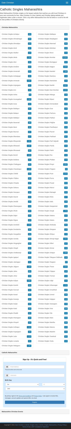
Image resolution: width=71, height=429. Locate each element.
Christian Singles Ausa (16, 104)
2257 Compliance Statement (40, 427)
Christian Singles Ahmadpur (16, 43)
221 (30, 132)
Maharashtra (39, 17)
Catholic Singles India (31, 425)
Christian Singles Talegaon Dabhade (53, 257)
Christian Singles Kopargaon (16, 332)
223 (30, 322)
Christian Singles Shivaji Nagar (53, 239)
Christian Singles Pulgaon (53, 169)
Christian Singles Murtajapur (53, 62)
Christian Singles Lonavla (16, 341)
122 (30, 290)
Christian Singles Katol (16, 308)
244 (66, 127)
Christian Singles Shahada (53, 225)
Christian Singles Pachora (53, 113)
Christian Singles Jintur (16, 276)
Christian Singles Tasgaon (53, 262)
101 (66, 178)
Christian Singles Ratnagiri (53, 192)
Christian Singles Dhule (16, 211)
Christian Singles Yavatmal (53, 336)
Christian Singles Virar (53, 308)
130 (66, 113)
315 (30, 243)
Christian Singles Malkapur (53, 34)
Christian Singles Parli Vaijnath (53, 141)
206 (66, 206)
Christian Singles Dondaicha (16, 229)
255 (66, 43)
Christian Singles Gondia (16, 239)
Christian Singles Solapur (53, 253)
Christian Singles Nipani (53, 99)
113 (66, 276)
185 (66, 294)
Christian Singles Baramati (16, 122)
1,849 (29, 155)
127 (66, 243)
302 (66, 220)
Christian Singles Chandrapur (16, 169)
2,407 (29, 146)
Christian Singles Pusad (53, 183)
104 (30, 192)
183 (66, 99)
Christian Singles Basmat (16, 132)
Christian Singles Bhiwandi (16, 146)
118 (30, 53)
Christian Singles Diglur (16, 215)
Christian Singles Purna (53, 178)
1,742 (65, 285)
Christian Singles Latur (16, 336)
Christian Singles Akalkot (16, 53)
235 (66, 122)
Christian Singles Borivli (16, 155)
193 (30, 248)
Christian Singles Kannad (16, 290)
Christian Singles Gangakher (16, 234)
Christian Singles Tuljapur (53, 271)
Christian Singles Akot (16, 62)
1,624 (29, 327)
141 (66, 313)
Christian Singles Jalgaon (16, 267)
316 (30, 164)
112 (66, 155)
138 (30, 234)
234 (66, 104)
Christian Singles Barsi (16, 127)
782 (30, 253)
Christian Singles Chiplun (16, 178)
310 (30, 239)
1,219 (29, 336)
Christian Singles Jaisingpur (16, 262)
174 (66, 234)
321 (30, 108)
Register (34, 402)
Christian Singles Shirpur (53, 234)
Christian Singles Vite (53, 313)
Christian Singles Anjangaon (16, 85)
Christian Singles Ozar (53, 108)
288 (66, 322)
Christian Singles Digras (16, 220)
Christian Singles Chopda (16, 183)
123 (30, 257)
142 (66, 318)
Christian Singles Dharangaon (16, 206)
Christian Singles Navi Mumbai (53, 90)
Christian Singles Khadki (16, 313)
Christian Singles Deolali (16, 201)
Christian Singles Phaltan (53, 160)
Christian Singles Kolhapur (16, 327)
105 (30, 104)
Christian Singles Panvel (53, 132)
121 (30, 262)
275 (66, 280)
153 (30, 173)
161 (66, 39)
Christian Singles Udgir (53, 281)
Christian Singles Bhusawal (16, 150)
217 (66, 197)
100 (30, 304)
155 (30, 178)
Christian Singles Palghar (53, 122)
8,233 (65, 173)
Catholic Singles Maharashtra (48, 425)
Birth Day (8, 380)
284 (30, 285)
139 (30, 276)
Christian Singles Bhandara (16, 136)
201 (30, 341)
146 (30, 90)
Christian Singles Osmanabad (53, 104)
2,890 (65, 253)
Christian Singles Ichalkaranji (16, 253)
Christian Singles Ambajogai (16, 76)
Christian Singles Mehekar (53, 48)
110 (66, 108)
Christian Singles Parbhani (53, 136)
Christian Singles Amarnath (16, 71)
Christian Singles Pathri (53, 150)
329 (30, 34)
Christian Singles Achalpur (16, 34)
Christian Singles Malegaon (16, 346)
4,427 (65, 85)
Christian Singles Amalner (16, 67)
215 (66, 34)
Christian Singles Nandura (53, 76)
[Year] (35, 388)
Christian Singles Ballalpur (16, 118)
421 (66, 336)
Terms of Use (26, 427)
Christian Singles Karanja (16, 299)
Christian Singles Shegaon (53, 229)
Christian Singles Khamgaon (16, 318)
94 (30, 94)
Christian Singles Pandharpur (53, 127)
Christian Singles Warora (53, 327)
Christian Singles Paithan (53, 118)
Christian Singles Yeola (53, 341)
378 (66, 132)
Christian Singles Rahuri (53, 188)
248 (66, 141)
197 (30, 183)
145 (30, 220)
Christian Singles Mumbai (53, 57)
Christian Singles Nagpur (53, 67)
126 (30, 43)
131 (30, 197)
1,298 (29, 266)
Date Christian (8, 3)
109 (66, 299)
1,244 (29, 57)
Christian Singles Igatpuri (16, 257)
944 (30, 211)
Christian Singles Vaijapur (53, 299)
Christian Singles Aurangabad (16, 99)
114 (66, 53)
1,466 (65, 71)
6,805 (65, 67)
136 (30, 308)
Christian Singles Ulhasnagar (53, 285)
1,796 (65, 211)
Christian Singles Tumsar (53, 276)
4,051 (65, 164)
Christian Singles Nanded (53, 71)
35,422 (65, 57)
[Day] (53, 384)
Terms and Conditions (25, 396)
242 (66, 183)
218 (66, 332)
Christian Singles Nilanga (53, 95)
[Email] (36, 366)
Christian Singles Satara (53, 220)
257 (30, 48)
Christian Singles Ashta (16, 95)
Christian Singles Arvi (16, 90)
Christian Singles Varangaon (53, 304)
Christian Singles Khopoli (16, 322)
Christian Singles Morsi (53, 53)
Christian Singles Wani (53, 318)
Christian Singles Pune (53, 174)
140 (66, 201)
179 (66, 229)
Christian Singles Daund (16, 197)
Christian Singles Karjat (16, 304)
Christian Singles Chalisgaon (16, 164)
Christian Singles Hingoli (16, 248)
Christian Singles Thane (53, 267)
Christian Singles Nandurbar (53, 81)
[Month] (22, 384)
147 (30, 85)
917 (66, 136)
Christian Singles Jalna (16, 271)
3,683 (29, 280)
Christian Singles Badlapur (16, 108)
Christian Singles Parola (53, 146)
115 (66, 150)
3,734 (29, 225)
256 (30, 118)
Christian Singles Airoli (16, 48)
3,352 (65, 239)
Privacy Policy (38, 396)
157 (30, 294)
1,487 (29, 346)
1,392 (29, 141)
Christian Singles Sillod (53, 243)
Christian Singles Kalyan (16, 281)
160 (30, 229)
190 (30, 76)
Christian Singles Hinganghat (16, 243)
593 (30, 150)
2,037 (29, 81)
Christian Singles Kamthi (16, 285)
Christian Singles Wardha (53, 322)
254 (30, 62)
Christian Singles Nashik (53, 85)
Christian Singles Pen (53, 155)
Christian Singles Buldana (16, 160)
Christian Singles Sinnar (53, 248)
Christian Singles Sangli (53, 211)
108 (66, 187)
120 (30, 187)
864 (30, 271)
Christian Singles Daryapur (16, 192)
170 (30, 215)
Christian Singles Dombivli (16, 225)
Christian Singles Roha (53, 197)
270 (66, 81)
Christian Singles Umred (53, 294)
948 (30, 39)
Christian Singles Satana (53, 215)
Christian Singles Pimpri (53, 164)
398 (66, 308)
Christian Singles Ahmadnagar (16, 39)
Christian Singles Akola (16, 57)
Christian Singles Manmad (53, 43)
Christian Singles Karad (16, 294)
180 (30, 122)
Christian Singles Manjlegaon (53, 39)
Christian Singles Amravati (16, 81)
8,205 (65, 90)
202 (66, 225)
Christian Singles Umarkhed (53, 290)
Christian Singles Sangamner (53, 206)
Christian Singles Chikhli (16, 174)
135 (30, 201)
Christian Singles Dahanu (16, 188)
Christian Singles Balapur (16, 113)
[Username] (36, 375)
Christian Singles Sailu (53, 201)
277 (30, 136)
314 (30, 67)
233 (66, 192)
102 (66, 146)
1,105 (29, 169)
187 (30, 299)
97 (66, 262)
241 (30, 313)
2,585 (29, 99)
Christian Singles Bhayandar (16, 141)
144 (30, 113)
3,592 (65, 266)
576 (30, 71)
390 (30, 127)
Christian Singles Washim (53, 332)
